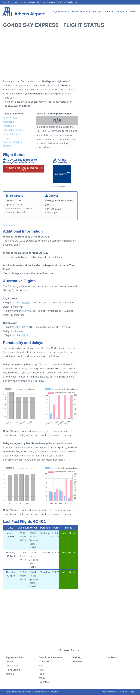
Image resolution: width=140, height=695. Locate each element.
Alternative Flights (13, 129)
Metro (42, 677)
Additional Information (9, 123)
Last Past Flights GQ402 (12, 144)
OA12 (25, 326)
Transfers (44, 681)
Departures (12, 665)
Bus (41, 665)
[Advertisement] (70, 55)
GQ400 (26, 302)
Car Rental (108, 11)
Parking (97, 11)
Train (42, 673)
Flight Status (10, 117)
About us (54, 692)
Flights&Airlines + (61, 11)
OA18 (25, 335)
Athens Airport (29, 14)
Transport (45, 661)
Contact (45, 692)
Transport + (121, 11)
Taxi (41, 669)
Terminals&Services (81, 11)
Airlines (10, 673)
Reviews (134, 11)
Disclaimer (36, 692)
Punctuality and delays (12, 136)
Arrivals (10, 661)
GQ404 (26, 310)
